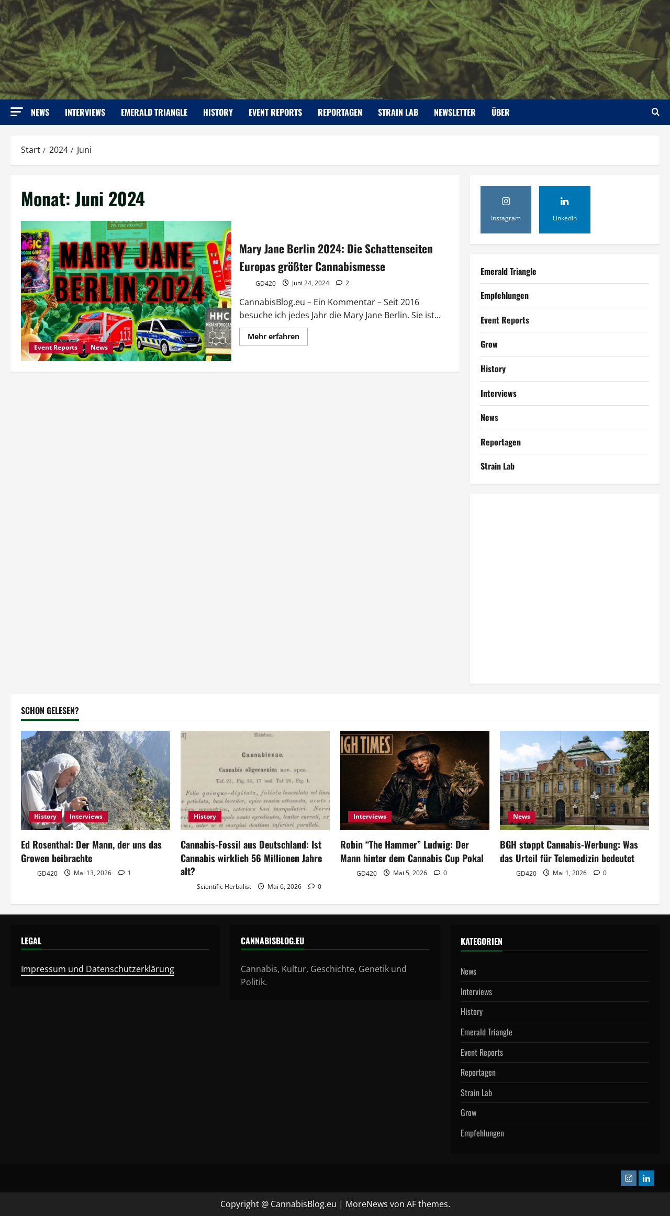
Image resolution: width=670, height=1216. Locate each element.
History (218, 112)
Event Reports (275, 112)
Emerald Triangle (154, 112)
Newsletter (455, 112)
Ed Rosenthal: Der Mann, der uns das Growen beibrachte (91, 851)
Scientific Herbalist (216, 887)
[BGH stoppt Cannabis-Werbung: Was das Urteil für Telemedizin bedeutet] (574, 780)
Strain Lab (398, 112)
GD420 (257, 293)
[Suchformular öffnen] (656, 112)
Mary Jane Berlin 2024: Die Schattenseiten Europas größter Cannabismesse (126, 292)
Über (501, 112)
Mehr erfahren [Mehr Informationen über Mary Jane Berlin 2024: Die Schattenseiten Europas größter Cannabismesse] (278, 347)
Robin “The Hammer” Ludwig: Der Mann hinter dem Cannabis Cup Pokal (412, 851)
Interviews (85, 112)
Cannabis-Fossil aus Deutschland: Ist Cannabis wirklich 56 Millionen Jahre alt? (251, 857)
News (40, 112)
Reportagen (340, 112)
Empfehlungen (505, 295)
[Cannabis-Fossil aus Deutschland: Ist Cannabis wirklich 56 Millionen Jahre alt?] (255, 780)
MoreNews (366, 1204)
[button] (16, 111)
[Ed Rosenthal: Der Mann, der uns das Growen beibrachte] (95, 780)
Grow (489, 344)
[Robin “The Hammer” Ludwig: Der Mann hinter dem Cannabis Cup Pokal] (414, 780)
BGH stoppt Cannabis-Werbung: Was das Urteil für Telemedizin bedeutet (569, 851)
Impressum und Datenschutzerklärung (97, 969)
